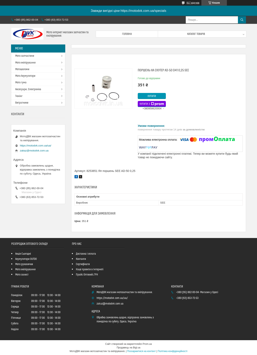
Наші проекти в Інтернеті (89, 269)
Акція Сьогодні (23, 253)
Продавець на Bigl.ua (128, 347)
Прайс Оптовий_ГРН (87, 274)
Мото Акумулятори (25, 76)
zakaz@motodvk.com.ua (34, 150)
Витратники (21, 102)
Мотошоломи (22, 69)
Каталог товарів (196, 34)
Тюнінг (18, 96)
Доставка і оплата (86, 253)
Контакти (81, 259)
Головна (127, 34)
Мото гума (21, 82)
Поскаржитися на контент (141, 351)
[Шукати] (242, 19)
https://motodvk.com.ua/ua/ (35, 145)
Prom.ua (147, 344)
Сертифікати (83, 264)
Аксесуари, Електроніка (28, 89)
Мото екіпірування (25, 62)
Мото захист (22, 274)
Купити (152, 96)
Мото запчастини (24, 55)
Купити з (152, 104)
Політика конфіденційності (173, 351)
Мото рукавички (24, 264)
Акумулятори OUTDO (26, 259)
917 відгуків (193, 2)
